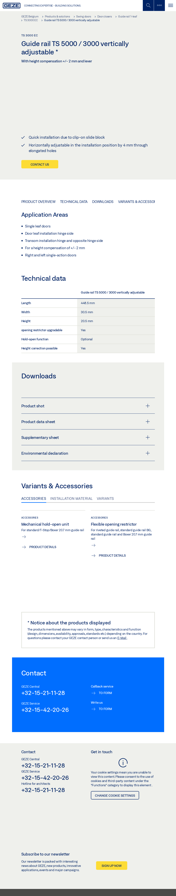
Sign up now (111, 844)
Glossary (140, 887)
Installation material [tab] (71, 477)
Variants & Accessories (140, 180)
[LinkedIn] (157, 878)
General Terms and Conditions (75, 887)
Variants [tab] (105, 477)
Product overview (38, 180)
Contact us (40, 143)
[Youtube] (170, 878)
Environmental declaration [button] (85, 432)
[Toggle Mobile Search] (148, 5)
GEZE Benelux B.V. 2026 (16, 887)
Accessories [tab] (33, 477)
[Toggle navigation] (170, 5)
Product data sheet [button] (85, 400)
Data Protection (104, 887)
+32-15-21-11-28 (43, 671)
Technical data (74, 180)
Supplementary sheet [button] (85, 416)
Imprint (151, 887)
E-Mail (122, 616)
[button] (146, 878)
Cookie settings (123, 887)
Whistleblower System (43, 887)
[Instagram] (163, 878)
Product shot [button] (85, 384)
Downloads (103, 180)
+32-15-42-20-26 (45, 688)
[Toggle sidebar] (159, 5)
